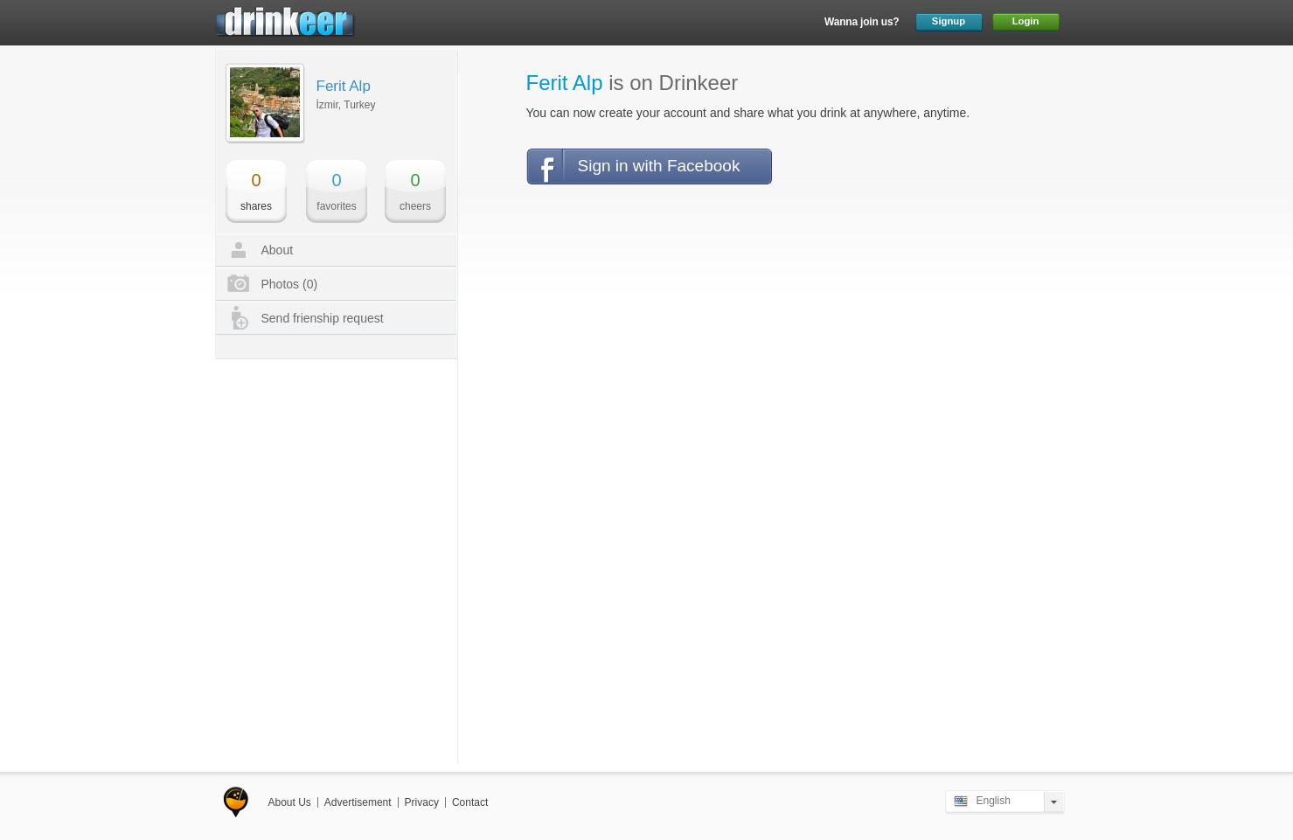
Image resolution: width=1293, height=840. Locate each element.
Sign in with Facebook (659, 165)
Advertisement (358, 802)
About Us (289, 802)
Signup (948, 21)
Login (1025, 21)
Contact (470, 802)
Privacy (422, 802)
